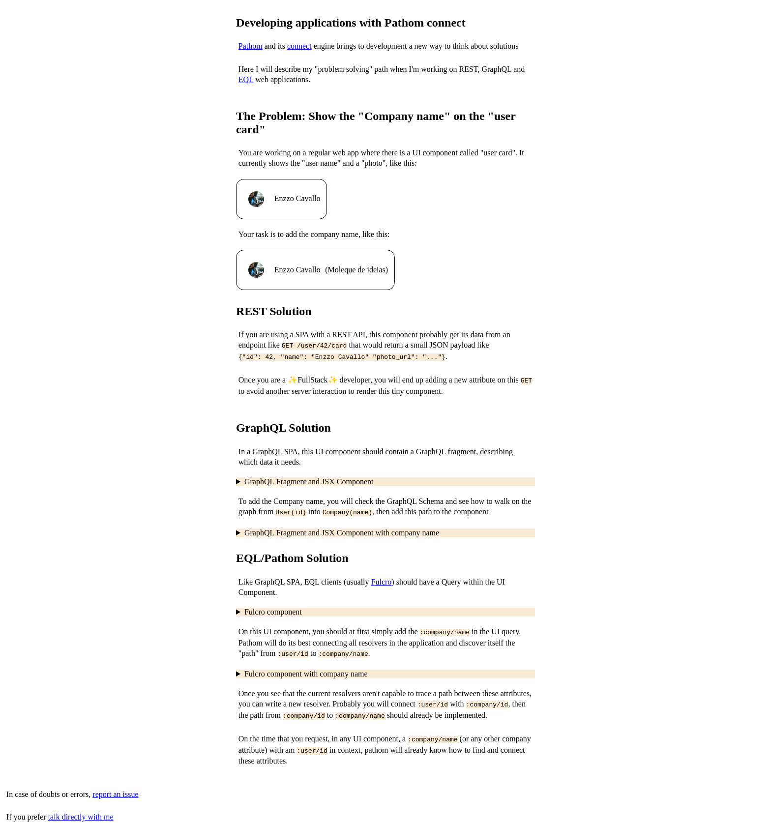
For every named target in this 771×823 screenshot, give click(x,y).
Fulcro (381, 578)
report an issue (115, 784)
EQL (246, 79)
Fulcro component (273, 608)
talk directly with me (81, 807)
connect (299, 46)
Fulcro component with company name (306, 668)
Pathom (250, 46)
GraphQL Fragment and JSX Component (308, 478)
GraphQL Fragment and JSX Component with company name (341, 529)
